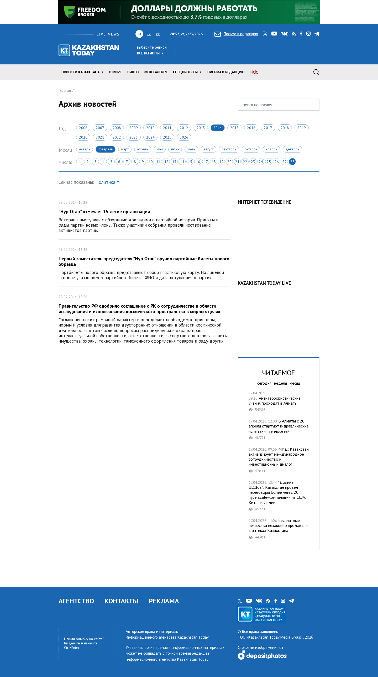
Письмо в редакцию (236, 33)
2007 (100, 127)
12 (166, 161)
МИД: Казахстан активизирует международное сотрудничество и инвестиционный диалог (279, 460)
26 (277, 161)
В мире (115, 72)
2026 (184, 137)
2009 (133, 127)
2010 (150, 127)
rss (294, 34)
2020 (83, 137)
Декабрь (292, 149)
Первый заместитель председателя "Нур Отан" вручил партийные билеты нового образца (144, 263)
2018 (285, 127)
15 (190, 161)
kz (149, 33)
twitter (265, 34)
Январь (84, 149)
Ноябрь (271, 149)
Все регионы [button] (148, 53)
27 (284, 161)
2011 (167, 127)
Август (208, 149)
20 (229, 161)
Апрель (142, 149)
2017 (268, 127)
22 (245, 161)
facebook (301, 34)
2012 (184, 127)
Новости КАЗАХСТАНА (80, 72)
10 (151, 161)
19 (221, 161)
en (158, 33)
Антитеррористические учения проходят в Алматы (279, 401)
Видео (133, 72)
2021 (100, 137)
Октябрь (251, 149)
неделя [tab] (280, 383)
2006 (83, 127)
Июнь (175, 149)
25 (269, 161)
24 (261, 161)
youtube (274, 34)
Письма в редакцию (226, 72)
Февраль (105, 149)
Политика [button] (105, 182)
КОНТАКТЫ (121, 601)
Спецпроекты (185, 72)
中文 (254, 72)
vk (284, 34)
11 (158, 161)
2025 (167, 137)
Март (125, 149)
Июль (191, 149)
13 (174, 161)
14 (182, 161)
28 (292, 161)
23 (253, 161)
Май (160, 149)
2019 (301, 127)
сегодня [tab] (264, 383)
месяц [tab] (295, 383)
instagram (308, 34)
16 (198, 161)
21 (237, 161)
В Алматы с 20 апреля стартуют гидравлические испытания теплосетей (279, 429)
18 (214, 161)
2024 (150, 137)
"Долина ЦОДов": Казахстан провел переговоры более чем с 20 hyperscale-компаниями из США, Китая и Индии (279, 495)
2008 (117, 127)
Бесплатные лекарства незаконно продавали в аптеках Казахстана (279, 528)
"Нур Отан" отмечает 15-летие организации (144, 215)
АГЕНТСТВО (76, 601)
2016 (251, 127)
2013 (201, 127)
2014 (217, 127)
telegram (316, 34)
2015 (234, 127)
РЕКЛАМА (164, 601)
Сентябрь (229, 149)
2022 (117, 137)
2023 (133, 137)
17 (206, 161)
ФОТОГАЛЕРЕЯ (155, 72)
